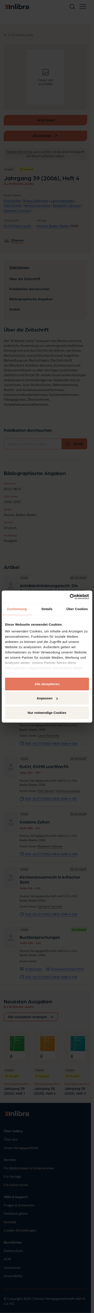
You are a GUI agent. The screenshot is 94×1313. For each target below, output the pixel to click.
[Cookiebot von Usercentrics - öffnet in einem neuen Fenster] (70, 597)
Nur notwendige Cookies (47, 712)
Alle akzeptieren (47, 684)
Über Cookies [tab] (77, 609)
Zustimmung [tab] (17, 609)
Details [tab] (47, 609)
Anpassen (47, 698)
